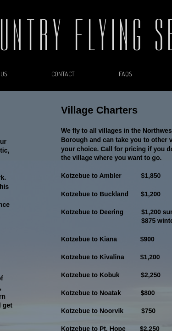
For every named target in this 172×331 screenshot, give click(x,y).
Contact (63, 74)
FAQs (125, 74)
